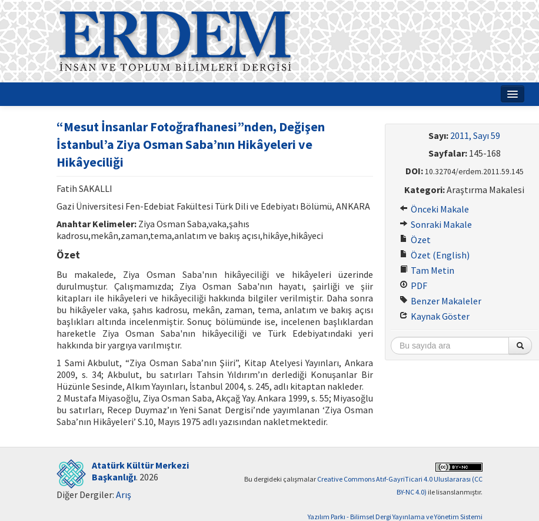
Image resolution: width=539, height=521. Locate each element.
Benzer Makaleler (440, 301)
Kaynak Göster (435, 316)
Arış (123, 494)
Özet (415, 239)
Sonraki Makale (436, 224)
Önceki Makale (434, 209)
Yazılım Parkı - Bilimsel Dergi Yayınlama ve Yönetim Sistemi (395, 516)
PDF (413, 285)
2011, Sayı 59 (475, 135)
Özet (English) (435, 255)
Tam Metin (427, 270)
